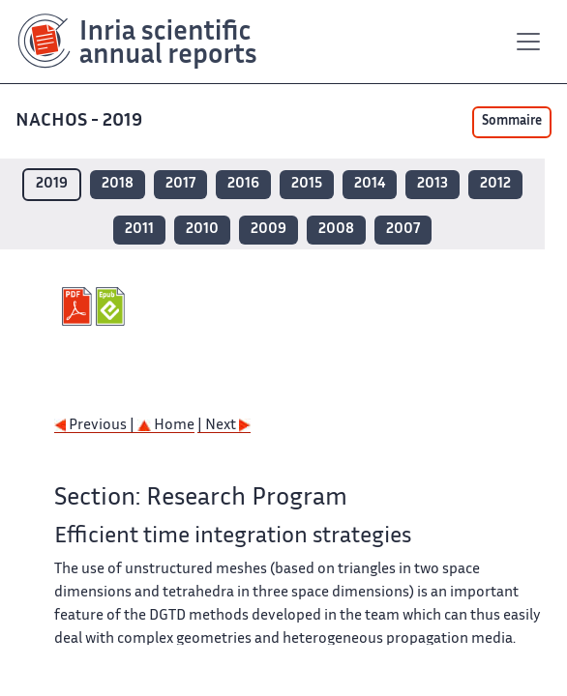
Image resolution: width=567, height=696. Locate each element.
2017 (180, 184)
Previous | (95, 426)
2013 (432, 184)
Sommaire (512, 122)
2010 (202, 229)
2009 (268, 229)
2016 (243, 184)
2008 (336, 229)
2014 (369, 184)
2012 (495, 184)
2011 (139, 229)
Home (165, 426)
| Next (224, 426)
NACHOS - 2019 (80, 121)
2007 (403, 229)
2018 (118, 184)
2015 (306, 184)
